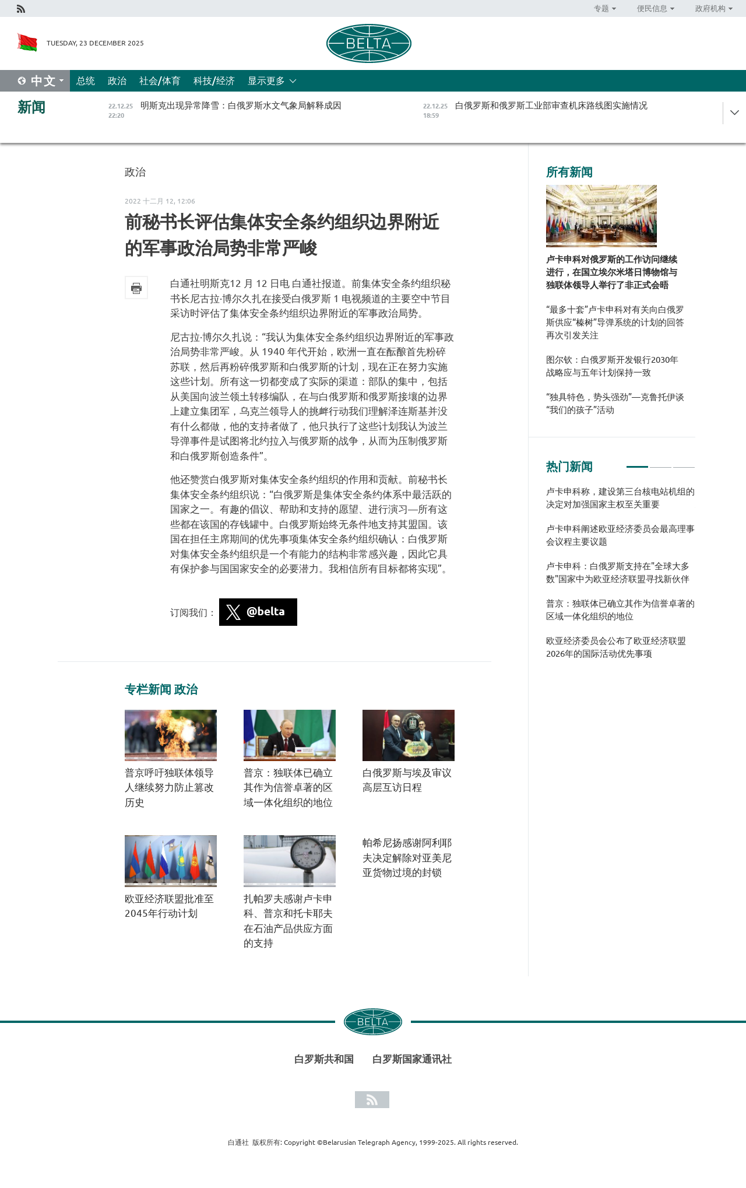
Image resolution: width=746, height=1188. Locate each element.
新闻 (31, 107)
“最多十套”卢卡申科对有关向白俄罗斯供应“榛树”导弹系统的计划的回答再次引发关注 (615, 322)
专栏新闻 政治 (161, 689)
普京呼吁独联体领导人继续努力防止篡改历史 (169, 787)
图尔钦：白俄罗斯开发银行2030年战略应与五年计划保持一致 (612, 366)
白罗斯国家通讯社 (412, 1058)
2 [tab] (660, 462)
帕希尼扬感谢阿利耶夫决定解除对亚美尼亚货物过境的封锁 (407, 857)
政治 (117, 80)
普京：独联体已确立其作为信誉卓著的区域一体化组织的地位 (288, 787)
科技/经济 (214, 80)
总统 (85, 80)
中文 (44, 80)
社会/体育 (160, 80)
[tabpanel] (620, 578)
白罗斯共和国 (324, 1058)
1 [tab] (637, 462)
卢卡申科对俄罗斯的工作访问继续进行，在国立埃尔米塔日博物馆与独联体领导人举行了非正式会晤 (611, 272)
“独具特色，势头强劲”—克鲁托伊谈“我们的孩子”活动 (615, 403)
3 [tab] (684, 462)
